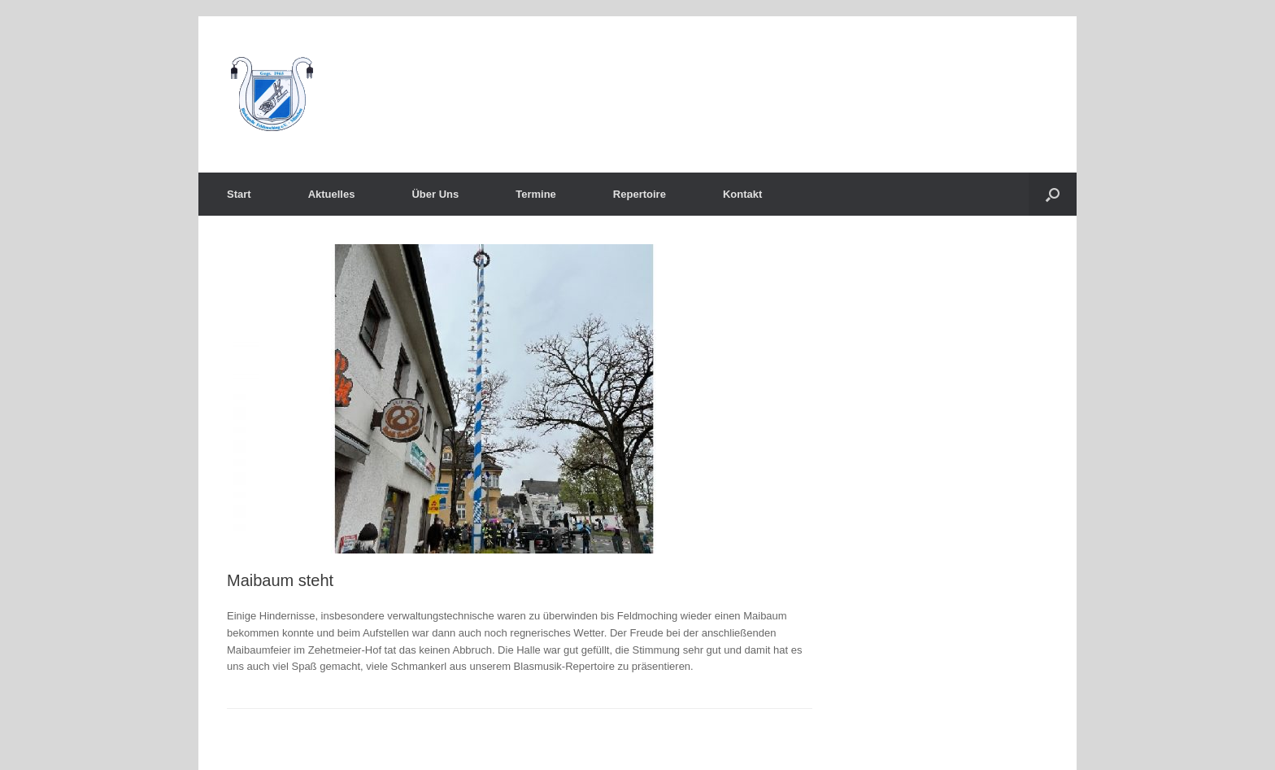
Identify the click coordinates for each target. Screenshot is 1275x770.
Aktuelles (331, 194)
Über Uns (435, 194)
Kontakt (742, 194)
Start (239, 194)
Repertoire (639, 194)
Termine (536, 194)
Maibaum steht (280, 580)
